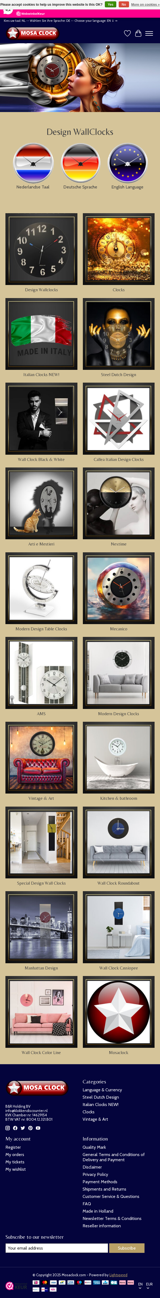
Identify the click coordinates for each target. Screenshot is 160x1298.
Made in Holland (98, 1211)
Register (13, 1147)
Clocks (119, 289)
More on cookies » (145, 5)
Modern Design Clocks (118, 713)
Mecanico (118, 628)
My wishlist (15, 1169)
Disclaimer (92, 1167)
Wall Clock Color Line (41, 1052)
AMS (41, 713)
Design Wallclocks (41, 289)
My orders (14, 1154)
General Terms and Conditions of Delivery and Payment (114, 1157)
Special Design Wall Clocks (41, 883)
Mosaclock (118, 1052)
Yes (111, 5)
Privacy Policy (95, 1174)
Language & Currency (102, 1089)
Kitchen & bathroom (118, 798)
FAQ (87, 1203)
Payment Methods (100, 1181)
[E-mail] (56, 1248)
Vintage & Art (41, 798)
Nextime (119, 544)
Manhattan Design (41, 968)
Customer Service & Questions (111, 1196)
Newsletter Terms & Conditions (112, 1218)
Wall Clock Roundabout (119, 883)
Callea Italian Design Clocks (119, 459)
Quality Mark (94, 1147)
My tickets (14, 1161)
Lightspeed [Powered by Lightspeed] (118, 1275)
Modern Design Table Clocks (41, 628)
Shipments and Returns (104, 1189)
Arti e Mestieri (41, 544)
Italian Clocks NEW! (41, 374)
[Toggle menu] (149, 33)
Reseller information (102, 1225)
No (124, 5)
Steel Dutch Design (118, 374)
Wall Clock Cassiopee (118, 968)
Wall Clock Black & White (41, 459)
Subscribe (127, 1248)
